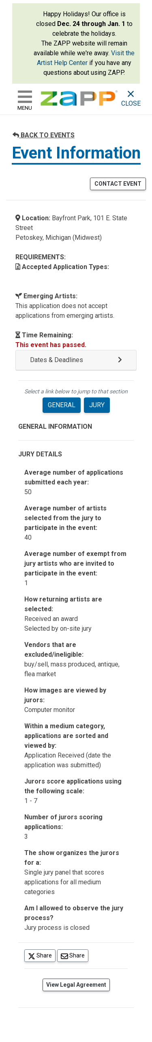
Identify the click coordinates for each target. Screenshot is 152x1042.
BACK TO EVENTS (44, 135)
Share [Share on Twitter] (42, 955)
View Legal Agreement (76, 984)
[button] (76, 360)
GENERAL (61, 405)
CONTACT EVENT (117, 183)
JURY (97, 405)
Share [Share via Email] (74, 955)
